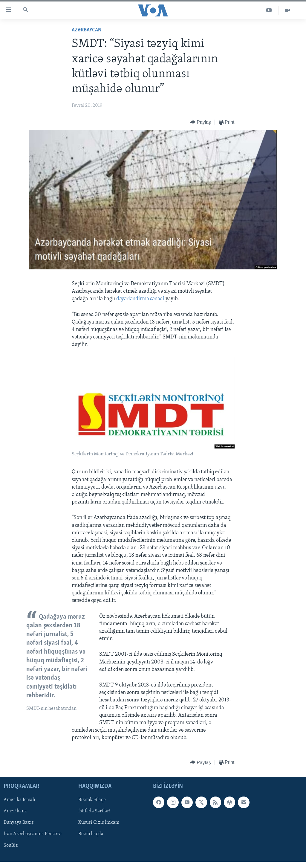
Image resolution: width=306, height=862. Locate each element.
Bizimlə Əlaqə (92, 799)
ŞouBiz (11, 845)
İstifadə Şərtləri (94, 811)
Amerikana (15, 811)
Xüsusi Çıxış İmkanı (99, 822)
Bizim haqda (90, 834)
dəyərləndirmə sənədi (141, 299)
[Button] (200, 122)
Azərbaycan (87, 30)
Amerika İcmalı (19, 799)
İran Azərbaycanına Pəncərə (33, 834)
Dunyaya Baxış (19, 822)
